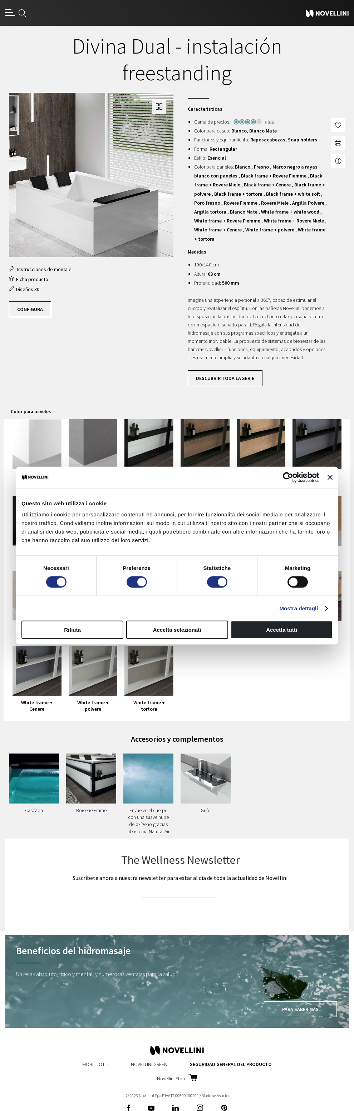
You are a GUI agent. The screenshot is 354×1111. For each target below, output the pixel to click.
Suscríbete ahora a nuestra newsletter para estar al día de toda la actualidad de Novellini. (181, 877)
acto (222, 1095)
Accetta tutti (281, 630)
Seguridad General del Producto (231, 1064)
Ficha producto (28, 279)
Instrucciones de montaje (40, 269)
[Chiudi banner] (330, 477)
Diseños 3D (24, 289)
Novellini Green (149, 1064)
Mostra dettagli (298, 608)
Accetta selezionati (177, 630)
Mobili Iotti (95, 1064)
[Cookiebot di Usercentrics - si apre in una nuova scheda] (288, 477)
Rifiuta (72, 630)
